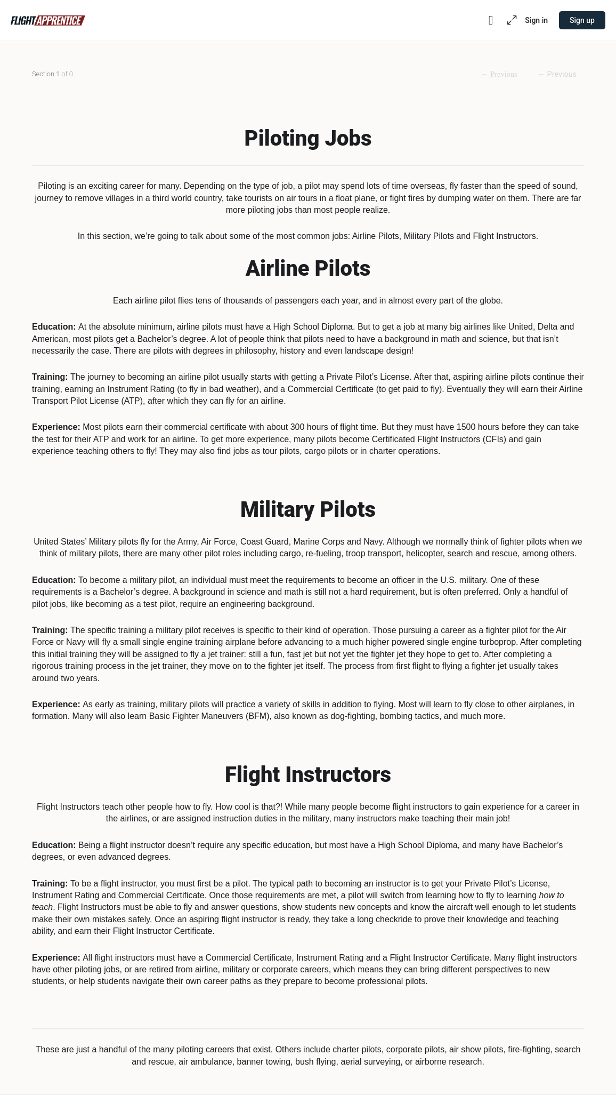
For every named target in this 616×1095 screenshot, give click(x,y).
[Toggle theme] (490, 20)
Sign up (582, 20)
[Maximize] (509, 20)
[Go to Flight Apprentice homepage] (48, 19)
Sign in (536, 20)
